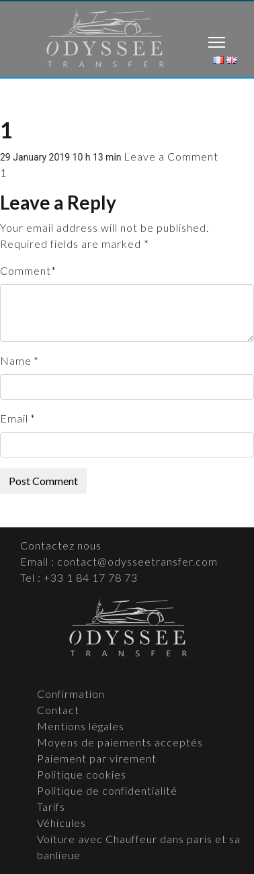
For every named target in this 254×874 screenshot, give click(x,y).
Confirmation (71, 693)
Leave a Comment (171, 156)
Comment (25, 270)
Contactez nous (60, 545)
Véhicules (61, 822)
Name (16, 360)
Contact (58, 709)
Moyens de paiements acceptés (120, 742)
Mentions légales (80, 725)
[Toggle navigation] (217, 44)
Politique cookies (81, 774)
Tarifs (51, 806)
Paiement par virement (97, 758)
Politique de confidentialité (107, 790)
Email (14, 418)
